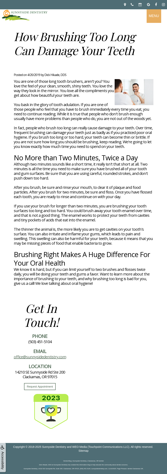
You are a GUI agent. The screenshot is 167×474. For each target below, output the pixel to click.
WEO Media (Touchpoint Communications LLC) (100, 446)
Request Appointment (40, 386)
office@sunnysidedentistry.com (40, 356)
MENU (154, 16)
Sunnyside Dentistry (54, 446)
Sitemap (83, 450)
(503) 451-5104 (40, 341)
